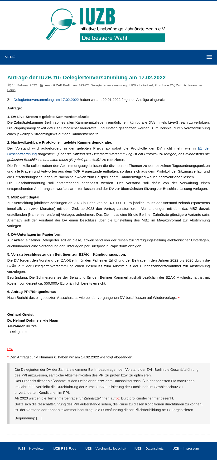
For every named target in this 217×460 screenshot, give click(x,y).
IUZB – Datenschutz (149, 448)
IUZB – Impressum (185, 448)
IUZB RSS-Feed (64, 448)
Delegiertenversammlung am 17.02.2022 (46, 100)
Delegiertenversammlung (109, 85)
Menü (10, 57)
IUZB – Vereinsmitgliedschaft (105, 448)
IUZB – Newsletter (31, 448)
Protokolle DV (164, 85)
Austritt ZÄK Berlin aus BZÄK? (67, 85)
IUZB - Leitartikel (141, 85)
